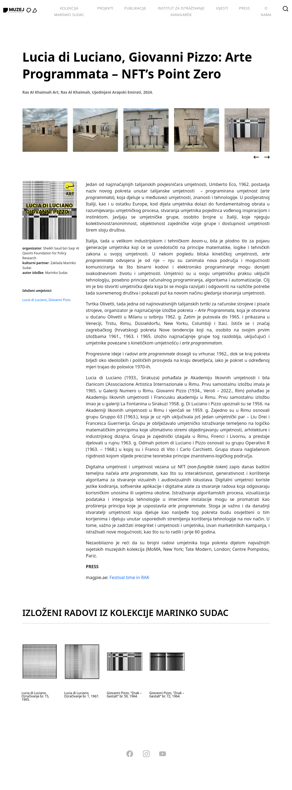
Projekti (105, 8)
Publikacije (135, 8)
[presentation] (256, 157)
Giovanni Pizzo (60, 300)
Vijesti (222, 8)
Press (244, 8)
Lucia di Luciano (35, 300)
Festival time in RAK (129, 577)
